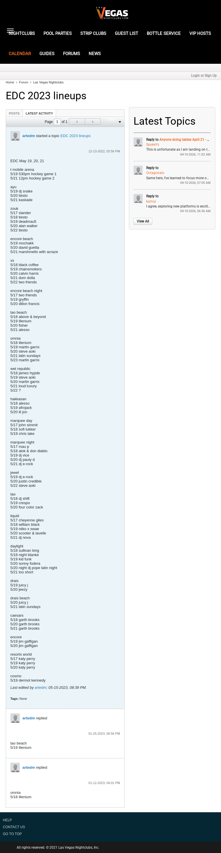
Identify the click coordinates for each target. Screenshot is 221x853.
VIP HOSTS (200, 33)
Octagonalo (155, 173)
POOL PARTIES (57, 33)
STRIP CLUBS (93, 33)
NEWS (95, 53)
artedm (28, 136)
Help (7, 820)
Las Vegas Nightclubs (48, 82)
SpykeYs (152, 145)
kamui (151, 201)
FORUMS (71, 53)
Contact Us (14, 827)
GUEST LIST (126, 33)
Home (10, 82)
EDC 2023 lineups (75, 136)
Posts (14, 113)
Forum (23, 82)
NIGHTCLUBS (22, 33)
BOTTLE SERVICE (164, 33)
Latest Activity (39, 113)
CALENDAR (20, 53)
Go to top (12, 834)
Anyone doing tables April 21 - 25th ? (188, 140)
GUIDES (46, 53)
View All (143, 221)
